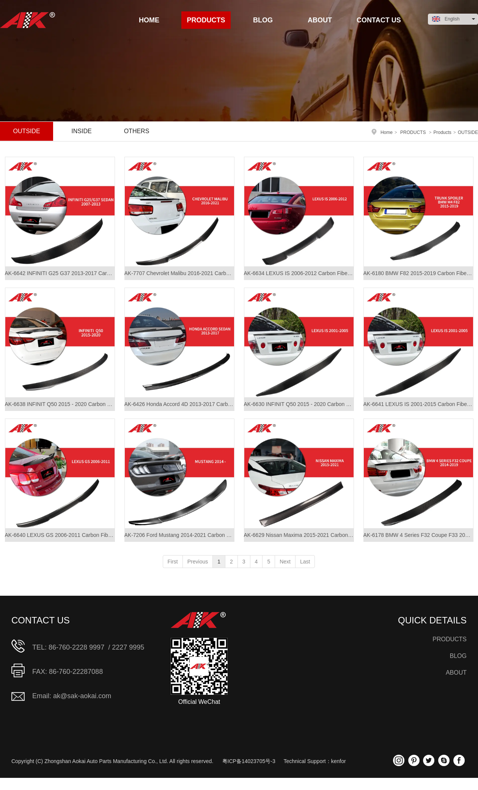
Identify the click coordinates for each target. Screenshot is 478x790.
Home (387, 132)
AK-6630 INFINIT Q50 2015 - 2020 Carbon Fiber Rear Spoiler (299, 404)
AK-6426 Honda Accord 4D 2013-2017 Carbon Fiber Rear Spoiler (179, 404)
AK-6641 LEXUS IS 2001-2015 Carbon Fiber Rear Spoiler (418, 404)
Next (285, 562)
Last (305, 562)
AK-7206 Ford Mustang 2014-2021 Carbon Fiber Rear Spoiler (179, 535)
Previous (197, 562)
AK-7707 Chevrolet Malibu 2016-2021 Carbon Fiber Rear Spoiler (179, 273)
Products (442, 132)
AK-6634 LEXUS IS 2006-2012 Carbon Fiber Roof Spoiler (299, 273)
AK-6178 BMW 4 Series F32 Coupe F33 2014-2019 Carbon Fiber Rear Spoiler (418, 535)
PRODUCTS (413, 132)
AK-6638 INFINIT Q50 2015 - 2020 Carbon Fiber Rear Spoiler (60, 404)
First (173, 562)
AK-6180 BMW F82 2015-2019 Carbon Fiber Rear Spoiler (418, 273)
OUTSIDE (468, 132)
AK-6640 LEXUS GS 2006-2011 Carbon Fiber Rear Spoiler (60, 535)
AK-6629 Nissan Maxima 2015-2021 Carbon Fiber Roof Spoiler (299, 535)
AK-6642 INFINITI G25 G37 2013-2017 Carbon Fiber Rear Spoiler (60, 273)
